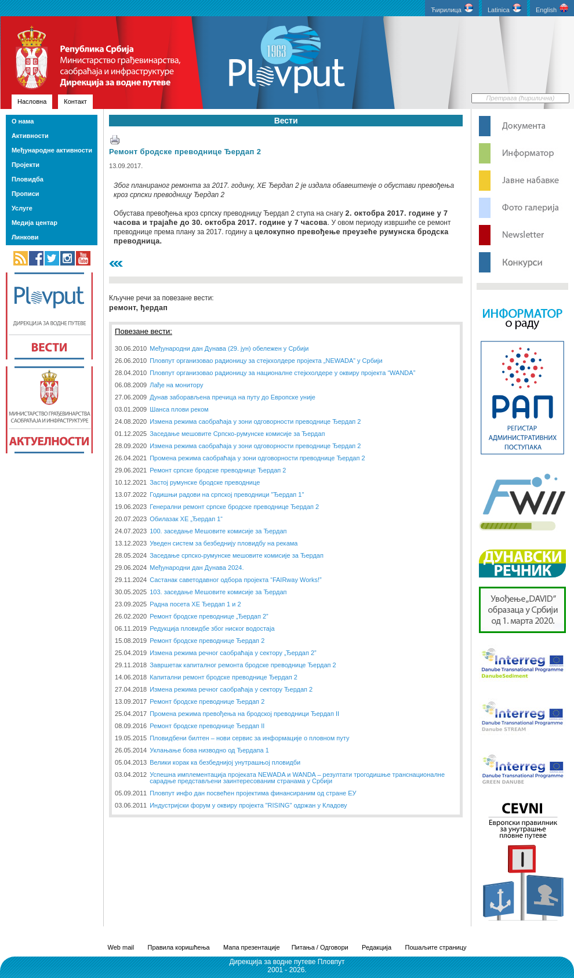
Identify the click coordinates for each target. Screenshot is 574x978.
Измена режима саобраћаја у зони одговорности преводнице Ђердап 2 (255, 421)
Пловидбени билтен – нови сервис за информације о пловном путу (249, 738)
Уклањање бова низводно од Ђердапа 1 (209, 750)
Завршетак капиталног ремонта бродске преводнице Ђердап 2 (243, 664)
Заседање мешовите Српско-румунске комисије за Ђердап (237, 433)
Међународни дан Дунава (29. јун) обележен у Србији (229, 348)
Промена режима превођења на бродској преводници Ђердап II (244, 713)
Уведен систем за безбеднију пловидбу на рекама (223, 543)
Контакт (75, 101)
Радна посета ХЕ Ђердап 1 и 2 (195, 604)
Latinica (504, 8)
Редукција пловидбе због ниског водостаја (212, 628)
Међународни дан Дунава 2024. (197, 567)
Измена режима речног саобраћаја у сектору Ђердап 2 (231, 689)
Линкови (25, 237)
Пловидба (27, 179)
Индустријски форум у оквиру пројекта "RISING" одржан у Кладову (248, 805)
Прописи (25, 193)
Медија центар (34, 222)
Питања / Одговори (320, 947)
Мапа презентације (251, 947)
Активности (30, 135)
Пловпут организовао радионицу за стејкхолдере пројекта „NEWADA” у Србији (266, 360)
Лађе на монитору (176, 384)
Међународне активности (52, 150)
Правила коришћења (179, 947)
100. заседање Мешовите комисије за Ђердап (218, 531)
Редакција (376, 947)
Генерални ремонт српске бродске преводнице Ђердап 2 (234, 506)
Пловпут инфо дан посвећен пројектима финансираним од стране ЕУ (253, 793)
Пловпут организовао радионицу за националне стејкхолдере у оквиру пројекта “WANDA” (282, 372)
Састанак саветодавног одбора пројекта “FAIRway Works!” (236, 579)
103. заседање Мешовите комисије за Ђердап (218, 591)
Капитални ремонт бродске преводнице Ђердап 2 (223, 677)
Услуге (22, 208)
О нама (23, 121)
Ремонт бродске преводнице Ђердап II (207, 725)
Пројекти (25, 164)
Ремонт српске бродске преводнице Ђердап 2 (218, 470)
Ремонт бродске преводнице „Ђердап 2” (209, 616)
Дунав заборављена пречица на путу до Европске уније (232, 397)
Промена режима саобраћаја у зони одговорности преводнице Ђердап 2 (257, 458)
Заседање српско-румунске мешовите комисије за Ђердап (237, 555)
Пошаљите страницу (435, 947)
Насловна (31, 101)
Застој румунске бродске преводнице (205, 482)
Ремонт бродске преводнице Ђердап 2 (185, 151)
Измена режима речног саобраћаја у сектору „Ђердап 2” (233, 652)
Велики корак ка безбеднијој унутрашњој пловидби (225, 762)
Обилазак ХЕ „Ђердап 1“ (186, 518)
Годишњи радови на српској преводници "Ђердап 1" (227, 494)
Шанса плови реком (179, 409)
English (552, 8)
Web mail (121, 947)
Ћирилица (452, 8)
